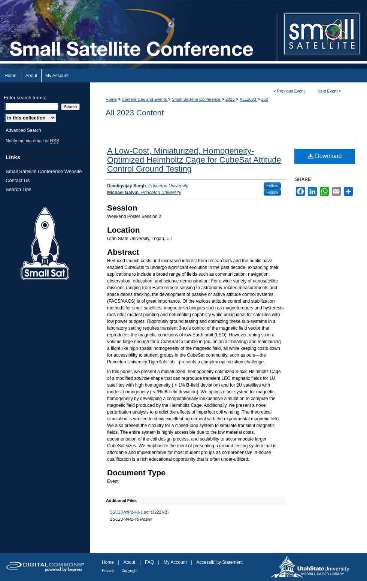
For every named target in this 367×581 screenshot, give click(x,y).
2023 (230, 99)
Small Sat (45, 243)
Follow (272, 185)
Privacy (108, 571)
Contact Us (18, 180)
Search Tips (18, 189)
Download (325, 156)
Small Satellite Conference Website (44, 171)
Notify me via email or (32, 140)
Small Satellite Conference (197, 99)
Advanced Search (23, 130)
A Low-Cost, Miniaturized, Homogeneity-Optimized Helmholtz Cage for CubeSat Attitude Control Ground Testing (194, 159)
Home (111, 99)
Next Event (328, 91)
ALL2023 (248, 99)
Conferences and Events (145, 99)
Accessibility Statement (220, 562)
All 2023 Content (135, 112)
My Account (175, 562)
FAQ (149, 562)
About (129, 562)
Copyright (129, 571)
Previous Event (291, 91)
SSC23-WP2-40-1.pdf (129, 512)
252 (264, 99)
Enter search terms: (25, 97)
